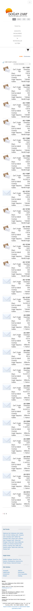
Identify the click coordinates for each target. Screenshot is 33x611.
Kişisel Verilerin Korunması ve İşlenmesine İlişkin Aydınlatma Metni (16, 607)
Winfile (5, 559)
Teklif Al (20, 570)
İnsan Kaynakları (22, 574)
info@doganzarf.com (7, 588)
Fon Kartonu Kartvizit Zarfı (14, 543)
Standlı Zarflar (7, 547)
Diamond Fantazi (16, 563)
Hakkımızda (6, 572)
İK (17, 38)
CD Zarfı (8, 535)
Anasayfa (5, 570)
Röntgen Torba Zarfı (8, 542)
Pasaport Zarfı (10, 540)
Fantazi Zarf (6, 549)
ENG (19, 19)
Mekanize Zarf (15, 533)
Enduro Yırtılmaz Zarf (9, 545)
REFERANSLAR (17, 41)
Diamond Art (19, 561)
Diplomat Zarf (6, 533)
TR (14, 19)
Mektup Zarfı (14, 535)
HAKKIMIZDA (17, 36)
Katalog (20, 576)
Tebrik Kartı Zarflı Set (17, 547)
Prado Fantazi (7, 563)
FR (24, 19)
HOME (21, 56)
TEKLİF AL (17, 26)
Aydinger (9, 559)
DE (28, 19)
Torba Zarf (17, 540)
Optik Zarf (18, 545)
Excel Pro (15, 559)
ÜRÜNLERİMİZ (17, 33)
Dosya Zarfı (14, 538)
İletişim (5, 576)
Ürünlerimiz (27, 56)
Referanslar (21, 572)
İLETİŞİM (17, 43)
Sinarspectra (11, 561)
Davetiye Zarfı (10, 536)
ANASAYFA (17, 31)
